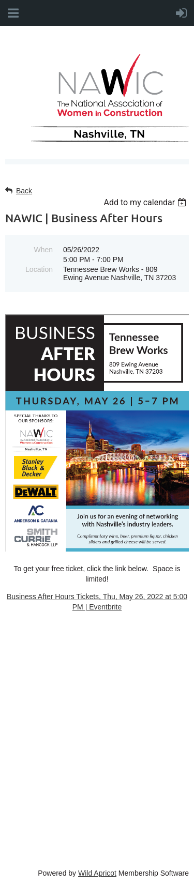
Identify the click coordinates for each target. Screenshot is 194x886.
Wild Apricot (97, 873)
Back (24, 191)
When (43, 250)
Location (39, 269)
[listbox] (146, 202)
